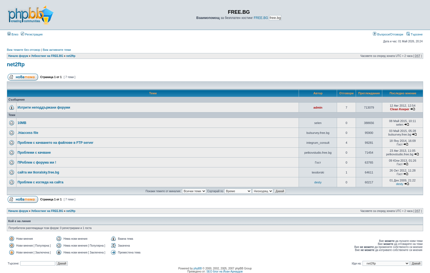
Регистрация (32, 34)
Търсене (414, 34)
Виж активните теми (57, 49)
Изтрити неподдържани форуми (44, 107)
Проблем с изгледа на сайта (40, 182)
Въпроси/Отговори (388, 34)
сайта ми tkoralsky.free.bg (38, 172)
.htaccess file (28, 133)
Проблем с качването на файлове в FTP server (55, 143)
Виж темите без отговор (23, 49)
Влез (12, 34)
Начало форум (18, 55)
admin (317, 107)
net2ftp (70, 55)
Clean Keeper (399, 109)
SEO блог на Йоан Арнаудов (224, 271)
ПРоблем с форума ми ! (37, 162)
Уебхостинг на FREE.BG (47, 55)
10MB (22, 123)
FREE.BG (261, 18)
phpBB (198, 268)
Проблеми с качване (34, 153)
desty (317, 182)
